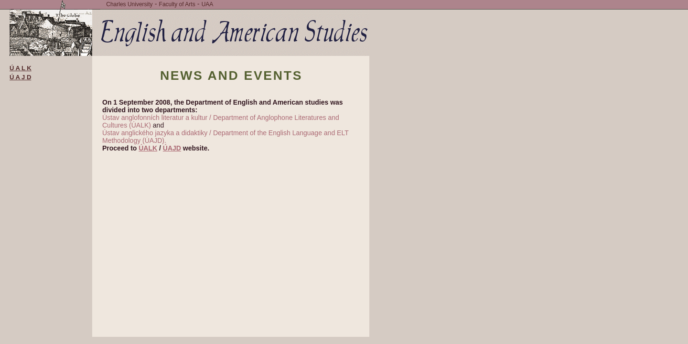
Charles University (129, 4)
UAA (208, 4)
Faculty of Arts (177, 4)
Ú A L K (21, 68)
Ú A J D (20, 77)
